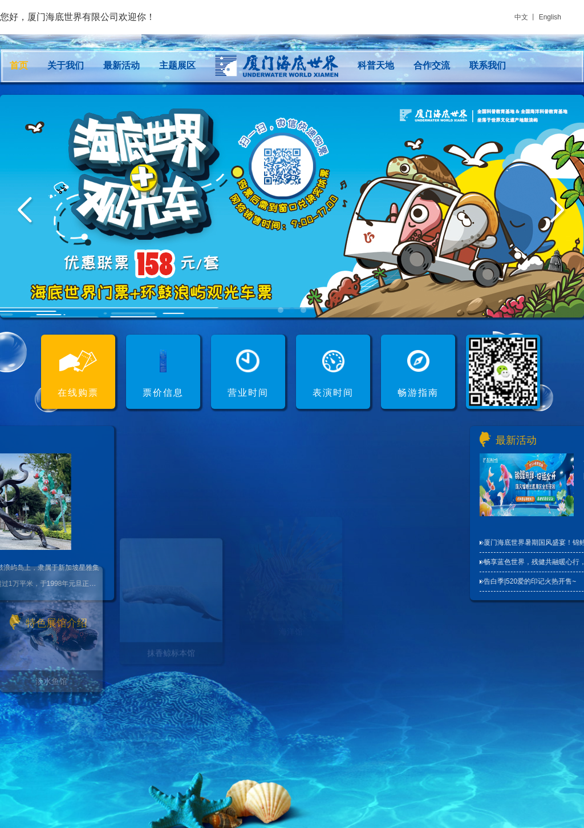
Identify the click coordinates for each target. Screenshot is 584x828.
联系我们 (487, 65)
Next (558, 211)
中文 (521, 17)
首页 (19, 65)
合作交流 (431, 65)
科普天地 (376, 65)
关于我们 (65, 65)
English (550, 17)
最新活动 (121, 65)
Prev (25, 211)
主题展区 (177, 65)
